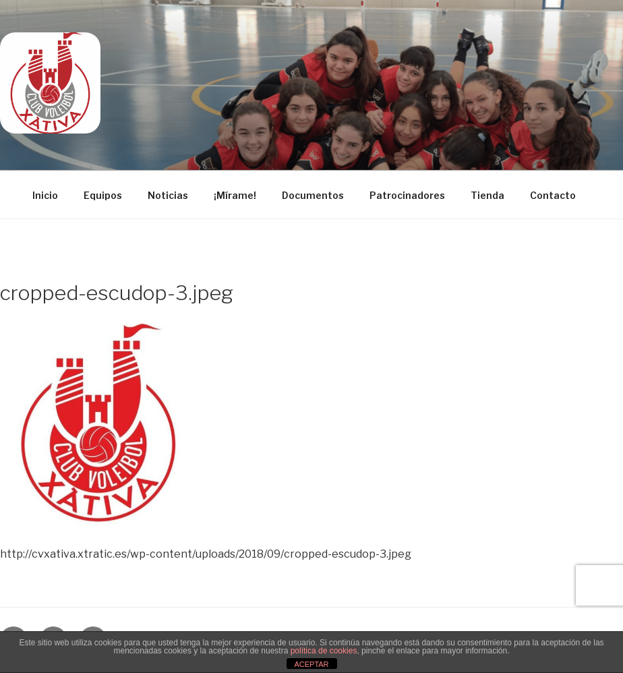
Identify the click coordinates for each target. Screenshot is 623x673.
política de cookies (324, 650)
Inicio (45, 195)
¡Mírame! (235, 195)
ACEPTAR (311, 664)
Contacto (553, 195)
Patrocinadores (407, 195)
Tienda (487, 195)
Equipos (103, 195)
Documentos (313, 195)
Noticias (168, 195)
